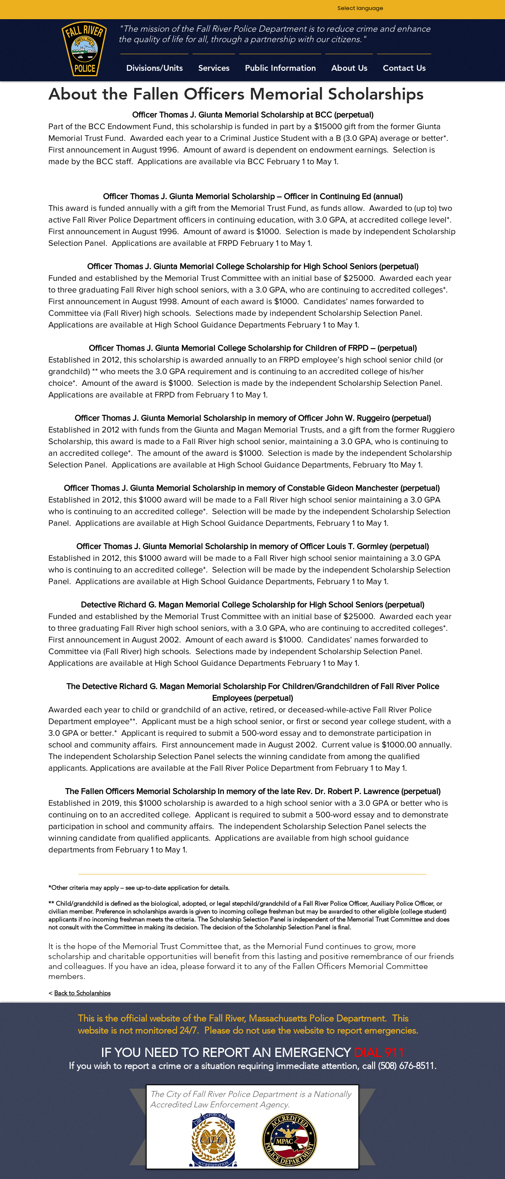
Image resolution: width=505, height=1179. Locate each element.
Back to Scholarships (82, 993)
